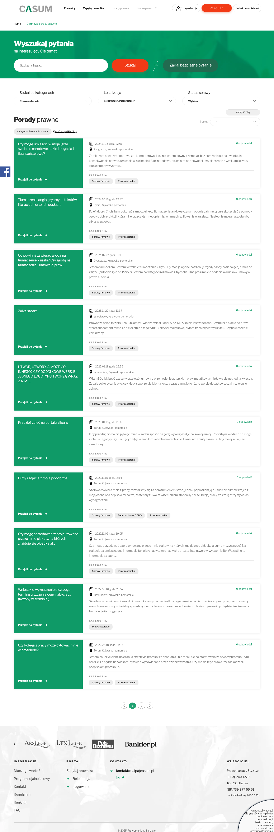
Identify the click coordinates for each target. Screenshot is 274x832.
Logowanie (81, 787)
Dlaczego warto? (146, 8)
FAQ (17, 810)
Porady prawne (120, 8)
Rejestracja (190, 8)
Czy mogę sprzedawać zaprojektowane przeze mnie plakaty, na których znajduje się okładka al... (48, 539)
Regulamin (22, 794)
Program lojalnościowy (32, 779)
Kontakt (20, 787)
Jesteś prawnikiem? (247, 8)
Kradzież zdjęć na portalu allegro (43, 423)
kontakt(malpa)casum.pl (135, 771)
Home (17, 23)
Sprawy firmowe (101, 181)
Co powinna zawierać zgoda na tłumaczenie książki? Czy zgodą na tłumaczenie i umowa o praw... (44, 260)
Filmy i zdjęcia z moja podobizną (42, 478)
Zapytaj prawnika (93, 8)
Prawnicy (69, 8)
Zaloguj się (216, 8)
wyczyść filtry (243, 112)
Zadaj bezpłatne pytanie (191, 65)
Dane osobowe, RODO (130, 515)
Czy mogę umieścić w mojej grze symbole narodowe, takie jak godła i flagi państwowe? (46, 149)
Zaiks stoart (27, 311)
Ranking (20, 802)
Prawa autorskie (126, 181)
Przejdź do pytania (30, 179)
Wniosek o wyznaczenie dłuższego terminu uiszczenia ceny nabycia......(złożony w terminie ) (44, 594)
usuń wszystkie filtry (65, 131)
